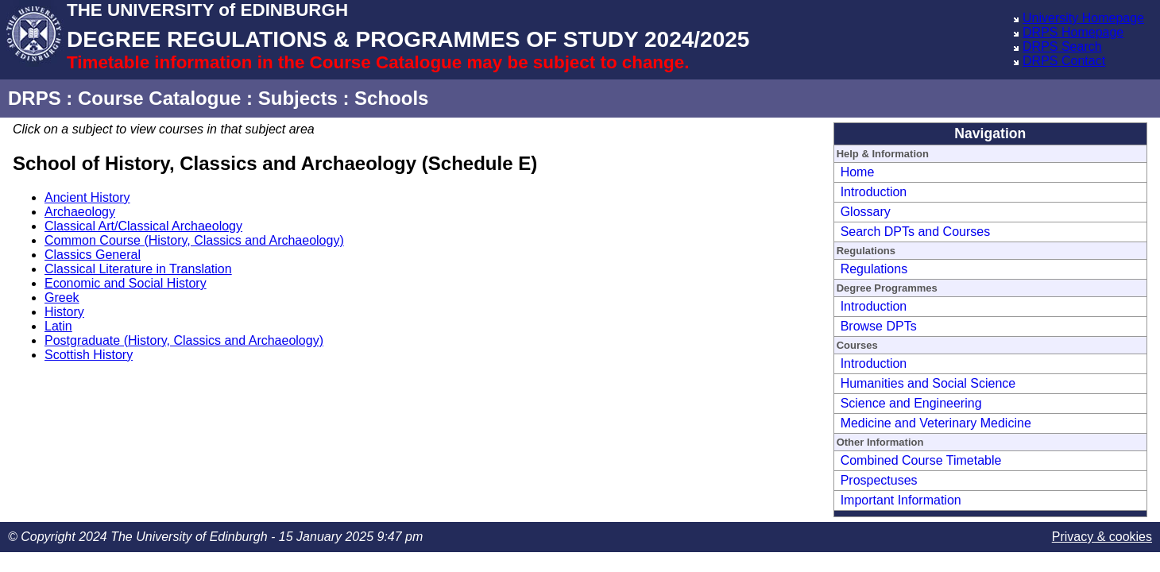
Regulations (874, 269)
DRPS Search (1062, 46)
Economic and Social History (125, 283)
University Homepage (1083, 18)
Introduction (874, 192)
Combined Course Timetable (921, 460)
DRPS (34, 98)
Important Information (901, 500)
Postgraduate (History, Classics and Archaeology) (183, 340)
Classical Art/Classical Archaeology (143, 226)
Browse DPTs (879, 326)
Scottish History (88, 354)
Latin (58, 326)
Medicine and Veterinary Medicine (936, 423)
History (64, 312)
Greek (61, 297)
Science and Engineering (911, 403)
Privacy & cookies (1102, 536)
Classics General (92, 254)
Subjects (298, 98)
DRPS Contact (1064, 61)
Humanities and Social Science (928, 383)
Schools (391, 98)
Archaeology (79, 211)
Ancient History (87, 197)
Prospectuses (879, 480)
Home (858, 172)
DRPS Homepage (1073, 32)
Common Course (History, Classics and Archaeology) (194, 240)
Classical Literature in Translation (138, 269)
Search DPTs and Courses (916, 231)
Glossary (866, 211)
